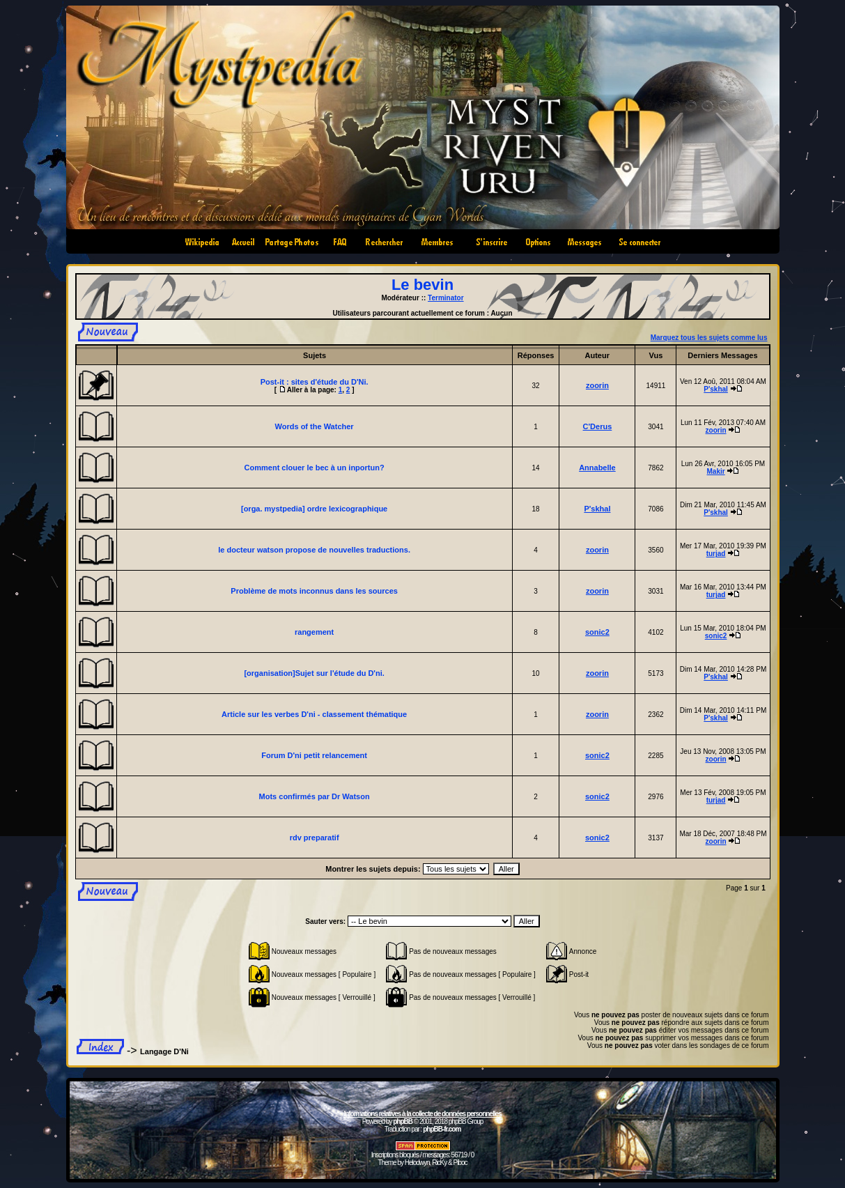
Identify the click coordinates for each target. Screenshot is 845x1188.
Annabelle (597, 467)
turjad (716, 553)
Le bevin (422, 284)
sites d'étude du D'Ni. (330, 382)
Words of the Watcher (314, 426)
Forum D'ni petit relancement (314, 755)
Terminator (446, 298)
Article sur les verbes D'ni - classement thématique (314, 714)
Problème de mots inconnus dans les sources (314, 591)
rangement (314, 632)
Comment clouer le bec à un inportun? (315, 467)
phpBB (402, 1121)
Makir (716, 471)
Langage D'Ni (164, 1051)
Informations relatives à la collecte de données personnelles (422, 1114)
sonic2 (597, 632)
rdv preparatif (314, 837)
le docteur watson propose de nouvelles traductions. (314, 550)
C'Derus (597, 426)
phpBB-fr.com (441, 1129)
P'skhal (716, 389)
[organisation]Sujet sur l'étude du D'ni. (314, 673)
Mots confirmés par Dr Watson (314, 796)
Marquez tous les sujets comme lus (709, 337)
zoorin (597, 385)
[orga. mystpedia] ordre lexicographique (314, 508)
